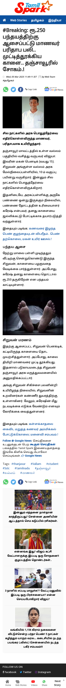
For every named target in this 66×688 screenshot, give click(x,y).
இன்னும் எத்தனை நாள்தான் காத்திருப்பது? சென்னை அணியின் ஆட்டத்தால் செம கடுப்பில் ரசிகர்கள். (33, 517)
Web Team (50, 77)
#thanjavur (18, 464)
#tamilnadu (22, 468)
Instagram (43, 672)
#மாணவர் (27, 473)
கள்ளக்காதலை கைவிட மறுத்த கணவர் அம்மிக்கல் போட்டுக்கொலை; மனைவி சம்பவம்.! (30, 429)
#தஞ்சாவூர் (42, 468)
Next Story (57, 683)
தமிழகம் (37, 20)
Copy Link (32, 89)
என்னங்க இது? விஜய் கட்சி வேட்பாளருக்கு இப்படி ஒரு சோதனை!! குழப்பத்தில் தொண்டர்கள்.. (33, 556)
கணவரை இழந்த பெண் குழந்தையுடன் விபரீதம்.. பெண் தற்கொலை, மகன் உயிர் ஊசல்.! (31, 234)
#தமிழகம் (8, 80)
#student (52, 464)
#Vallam (35, 464)
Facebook (9, 672)
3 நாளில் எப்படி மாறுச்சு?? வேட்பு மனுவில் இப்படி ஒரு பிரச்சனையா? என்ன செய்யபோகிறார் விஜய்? (33, 595)
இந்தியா (54, 20)
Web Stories (18, 20)
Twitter (26, 672)
